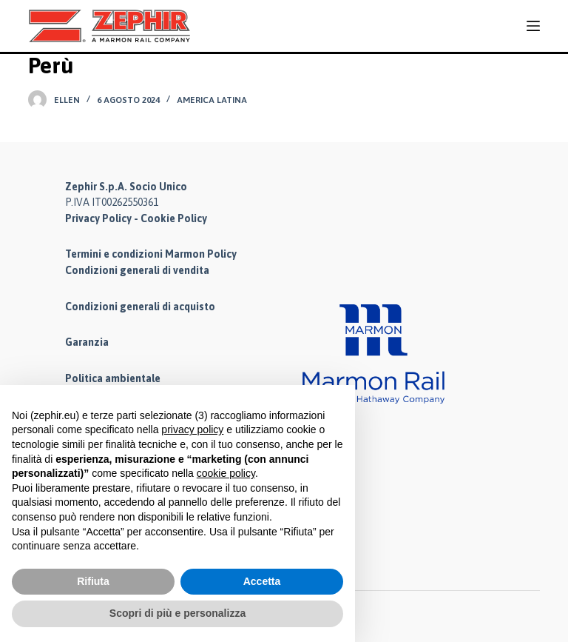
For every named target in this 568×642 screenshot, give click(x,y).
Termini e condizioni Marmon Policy (151, 254)
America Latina (212, 100)
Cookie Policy (174, 218)
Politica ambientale (112, 379)
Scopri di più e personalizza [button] (177, 613)
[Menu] (533, 26)
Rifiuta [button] (93, 581)
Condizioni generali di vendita (137, 270)
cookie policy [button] (226, 473)
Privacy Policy (98, 218)
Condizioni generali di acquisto (140, 306)
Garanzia (87, 343)
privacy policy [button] (192, 429)
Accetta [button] (262, 581)
